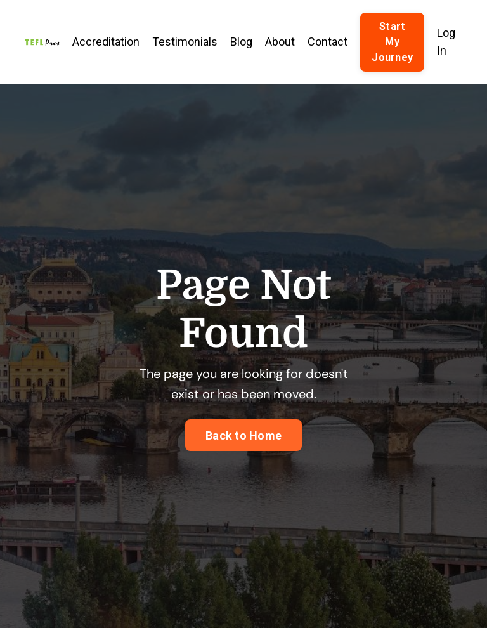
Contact (327, 41)
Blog (241, 41)
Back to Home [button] (243, 435)
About (280, 41)
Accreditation (106, 41)
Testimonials (185, 41)
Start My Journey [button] (392, 41)
